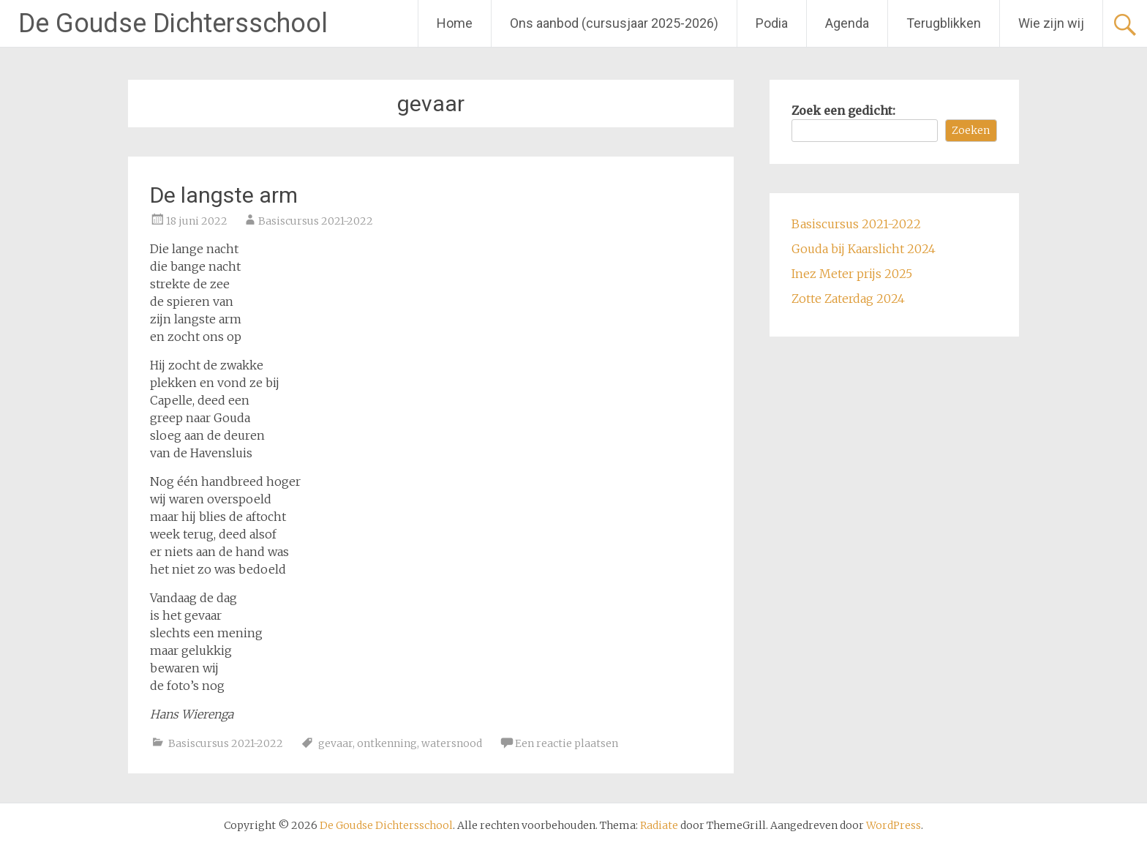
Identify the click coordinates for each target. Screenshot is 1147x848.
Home (455, 23)
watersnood (451, 743)
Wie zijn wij (1051, 23)
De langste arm (224, 195)
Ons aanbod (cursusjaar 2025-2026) (614, 23)
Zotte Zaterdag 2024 (848, 298)
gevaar (335, 743)
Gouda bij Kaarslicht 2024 (863, 248)
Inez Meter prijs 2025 (851, 273)
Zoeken (971, 130)
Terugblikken (943, 23)
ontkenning (387, 743)
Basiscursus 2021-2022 (315, 221)
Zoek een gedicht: (843, 110)
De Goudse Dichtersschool (173, 23)
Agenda (847, 23)
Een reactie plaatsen (566, 743)
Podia (772, 23)
